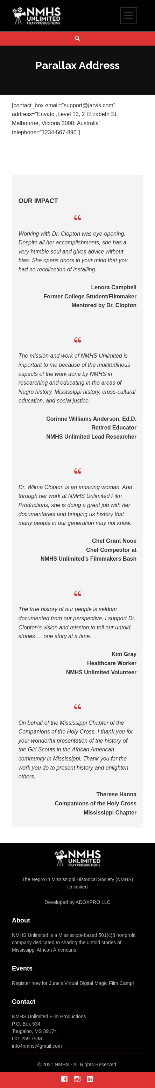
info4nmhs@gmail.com (37, 1046)
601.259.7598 (27, 1038)
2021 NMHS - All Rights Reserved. (80, 1064)
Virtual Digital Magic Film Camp (98, 983)
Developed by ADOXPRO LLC (77, 902)
